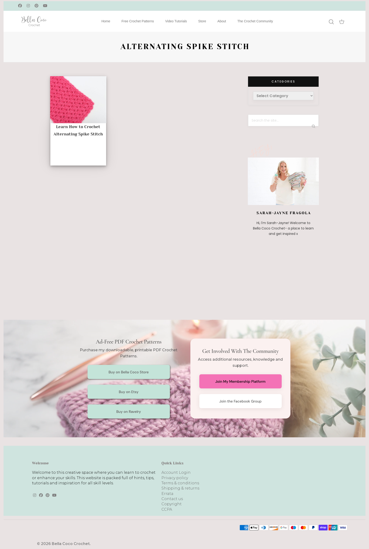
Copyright (171, 504)
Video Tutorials (176, 21)
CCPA (166, 509)
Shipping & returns (180, 488)
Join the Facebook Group (240, 401)
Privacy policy (174, 478)
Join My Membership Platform (240, 381)
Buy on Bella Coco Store (128, 372)
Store (202, 21)
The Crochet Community (255, 21)
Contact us (172, 499)
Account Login (176, 472)
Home (105, 21)
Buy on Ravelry (128, 411)
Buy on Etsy (129, 392)
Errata (167, 493)
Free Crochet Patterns (137, 21)
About (221, 21)
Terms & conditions (180, 483)
